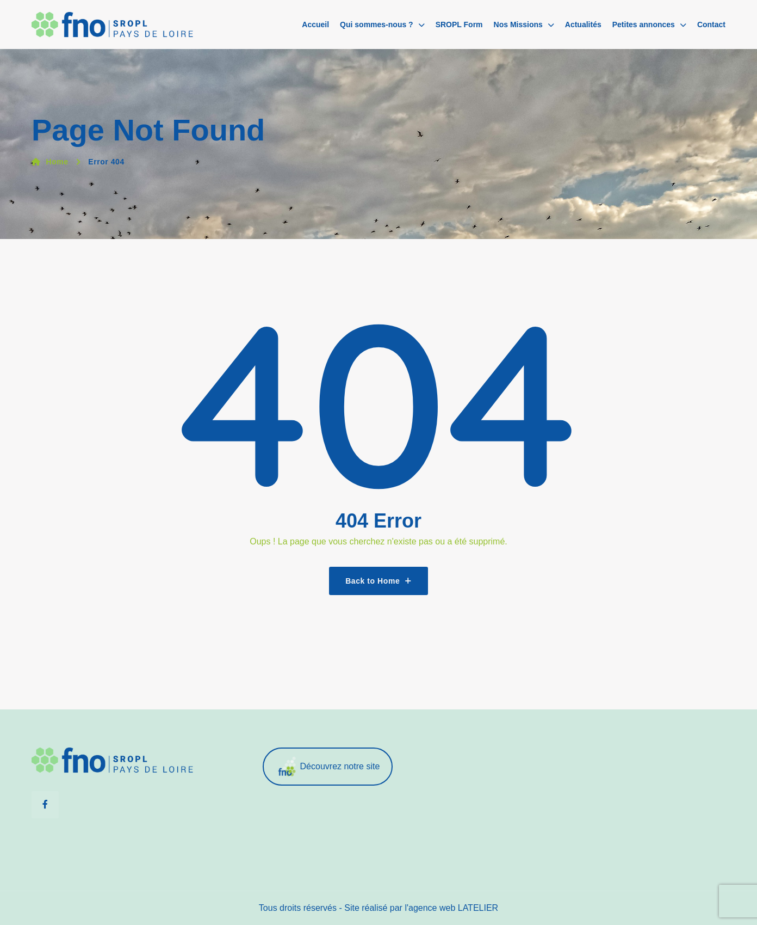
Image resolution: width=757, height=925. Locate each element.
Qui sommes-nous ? (376, 24)
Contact (711, 24)
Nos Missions (518, 24)
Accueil (315, 24)
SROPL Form (459, 24)
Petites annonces (643, 24)
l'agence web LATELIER (451, 907)
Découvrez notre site (328, 767)
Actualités (583, 24)
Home (50, 161)
